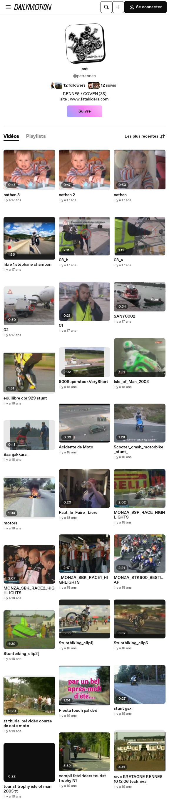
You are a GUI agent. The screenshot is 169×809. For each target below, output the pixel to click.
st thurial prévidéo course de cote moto (28, 723)
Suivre (84, 111)
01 (61, 325)
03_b (63, 260)
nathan (120, 195)
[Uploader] (118, 7)
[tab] (11, 136)
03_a (118, 260)
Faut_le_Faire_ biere (78, 512)
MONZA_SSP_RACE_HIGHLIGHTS (139, 515)
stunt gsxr (123, 708)
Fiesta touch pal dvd (78, 710)
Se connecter (145, 7)
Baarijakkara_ (16, 454)
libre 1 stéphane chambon (27, 264)
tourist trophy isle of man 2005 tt (27, 789)
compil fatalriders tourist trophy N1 (82, 778)
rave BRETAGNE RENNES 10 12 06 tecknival (138, 779)
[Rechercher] (106, 7)
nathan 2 (67, 195)
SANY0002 (124, 316)
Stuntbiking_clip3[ (21, 653)
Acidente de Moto (76, 447)
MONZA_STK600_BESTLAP (138, 580)
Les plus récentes (145, 136)
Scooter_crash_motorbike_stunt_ (138, 449)
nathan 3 (12, 195)
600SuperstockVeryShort (83, 381)
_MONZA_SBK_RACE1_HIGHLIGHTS (83, 580)
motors (10, 523)
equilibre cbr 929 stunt (25, 398)
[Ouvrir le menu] (8, 7)
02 (6, 330)
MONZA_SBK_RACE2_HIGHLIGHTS (29, 590)
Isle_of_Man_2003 (131, 381)
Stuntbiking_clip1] (76, 643)
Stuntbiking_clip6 (131, 643)
